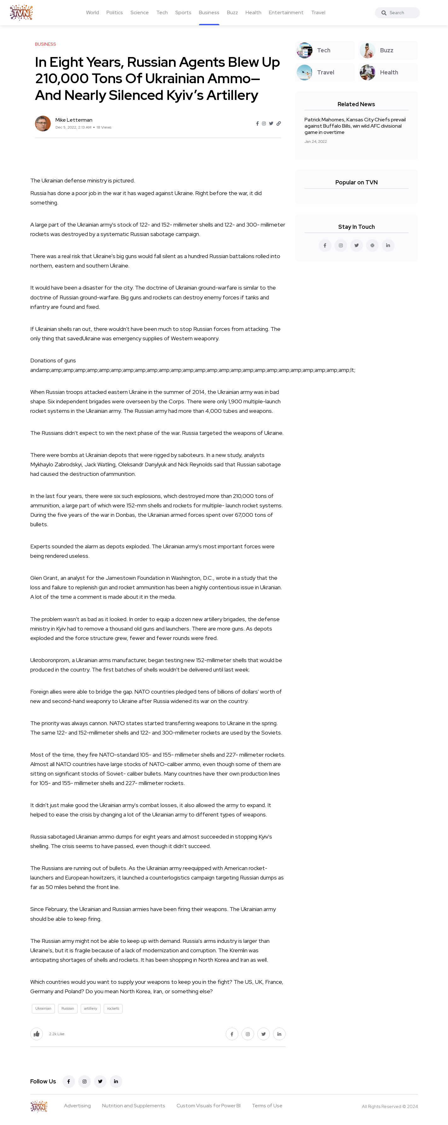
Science (140, 12)
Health (253, 12)
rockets (113, 1008)
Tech (162, 12)
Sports (183, 12)
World (92, 12)
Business (209, 12)
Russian (67, 1008)
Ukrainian (43, 1008)
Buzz (232, 12)
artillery (90, 1008)
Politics (115, 12)
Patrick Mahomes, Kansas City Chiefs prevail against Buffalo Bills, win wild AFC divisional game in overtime (355, 126)
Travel (318, 12)
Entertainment (286, 12)
